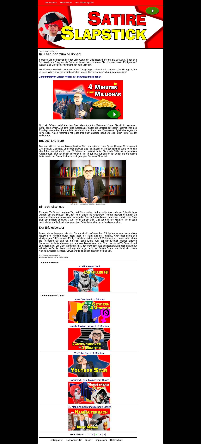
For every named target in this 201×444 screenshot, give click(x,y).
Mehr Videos (66, 2)
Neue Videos (51, 2)
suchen (88, 440)
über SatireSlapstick (84, 2)
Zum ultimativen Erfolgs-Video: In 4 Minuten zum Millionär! (70, 77)
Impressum (101, 440)
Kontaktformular (74, 440)
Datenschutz (116, 440)
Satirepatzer (57, 440)
